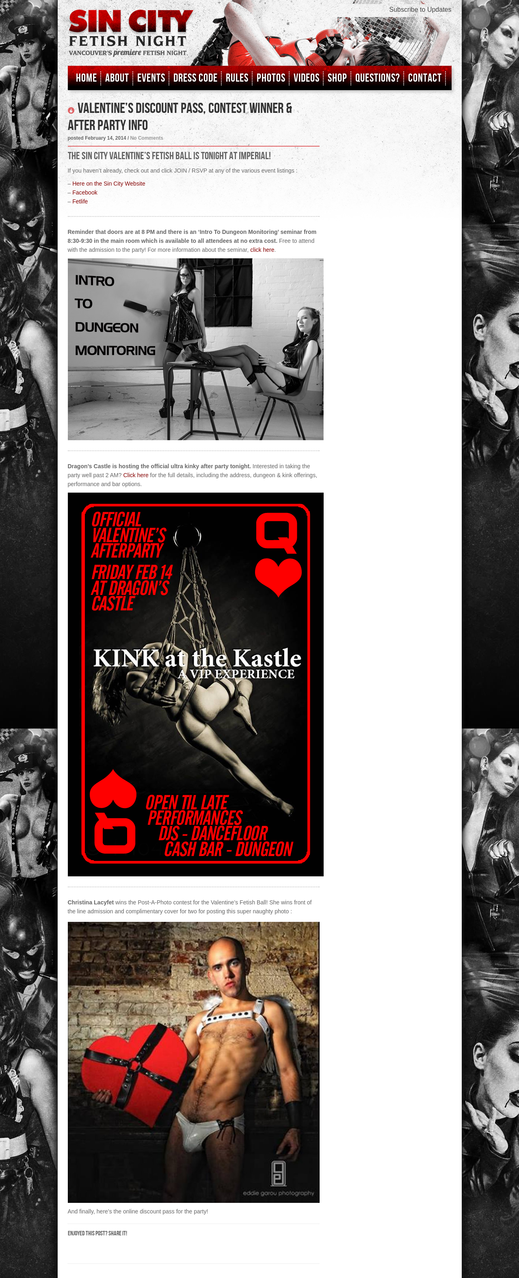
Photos (271, 78)
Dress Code (195, 78)
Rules (237, 78)
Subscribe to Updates (420, 9)
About (117, 78)
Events (151, 78)
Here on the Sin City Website (108, 183)
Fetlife (80, 201)
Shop (337, 78)
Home (86, 78)
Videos (307, 78)
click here (262, 250)
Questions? (377, 78)
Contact (425, 78)
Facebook (84, 192)
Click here (135, 475)
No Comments (146, 138)
